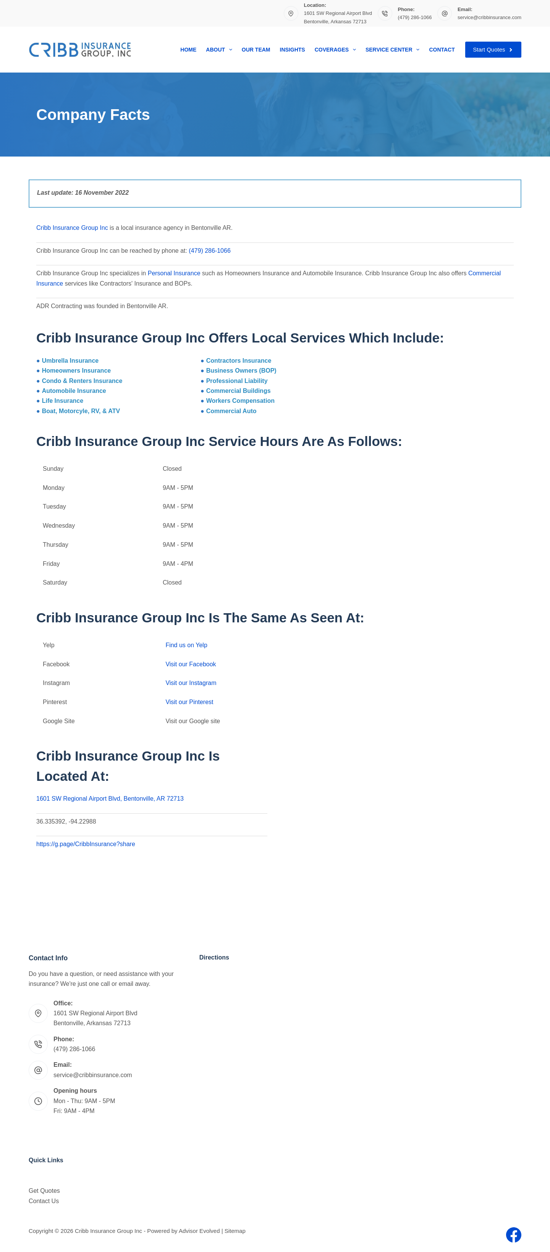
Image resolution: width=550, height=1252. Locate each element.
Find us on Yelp (186, 645)
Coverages (337, 49)
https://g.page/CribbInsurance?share (85, 844)
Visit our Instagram (190, 683)
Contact (442, 50)
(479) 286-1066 (415, 17)
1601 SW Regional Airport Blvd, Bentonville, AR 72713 (110, 798)
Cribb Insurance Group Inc (73, 228)
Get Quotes (44, 1190)
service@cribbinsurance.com (489, 17)
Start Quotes (493, 49)
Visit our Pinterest (189, 702)
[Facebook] (513, 1234)
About (220, 49)
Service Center (394, 49)
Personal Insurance (174, 273)
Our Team (256, 50)
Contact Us (44, 1201)
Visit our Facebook (190, 664)
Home (188, 50)
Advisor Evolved (199, 1231)
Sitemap (235, 1231)
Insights (292, 50)
